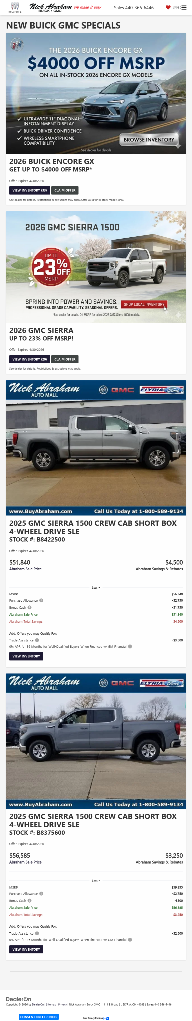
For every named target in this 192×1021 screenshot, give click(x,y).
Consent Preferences (38, 1017)
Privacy (62, 1004)
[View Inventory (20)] (96, 266)
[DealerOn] (19, 998)
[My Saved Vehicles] (172, 8)
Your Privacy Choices (96, 1017)
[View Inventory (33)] (96, 93)
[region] (96, 620)
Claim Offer (64, 190)
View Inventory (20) (29, 359)
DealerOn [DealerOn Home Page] (38, 1004)
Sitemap (51, 1004)
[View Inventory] (96, 448)
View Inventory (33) (29, 190)
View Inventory (26, 656)
